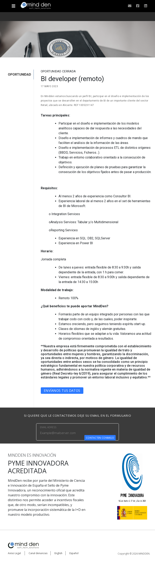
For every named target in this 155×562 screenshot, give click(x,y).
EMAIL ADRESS (48, 427)
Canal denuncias (38, 553)
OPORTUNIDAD (19, 74)
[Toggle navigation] (13, 4)
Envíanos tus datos (62, 390)
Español (74, 553)
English (58, 553)
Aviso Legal (14, 553)
